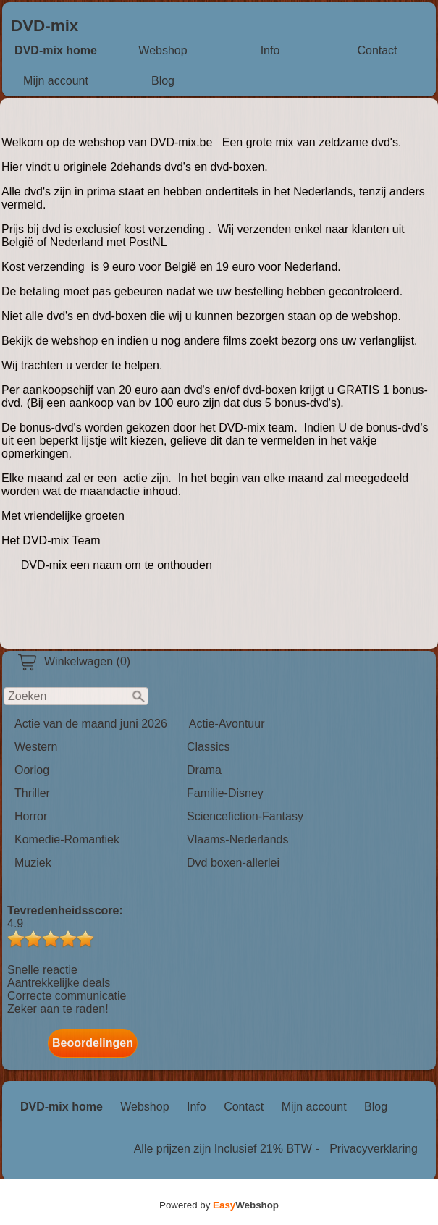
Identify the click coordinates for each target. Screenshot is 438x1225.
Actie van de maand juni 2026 (90, 723)
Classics (208, 747)
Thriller (32, 793)
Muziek (32, 862)
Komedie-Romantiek (66, 839)
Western (35, 747)
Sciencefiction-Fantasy (245, 816)
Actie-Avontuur (227, 723)
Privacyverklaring (373, 1148)
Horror (30, 816)
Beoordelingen (92, 1043)
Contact (377, 50)
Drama (204, 770)
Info (270, 50)
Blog (162, 81)
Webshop (162, 50)
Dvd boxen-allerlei (233, 862)
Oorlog (31, 770)
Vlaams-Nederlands (238, 839)
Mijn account (55, 81)
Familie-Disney (225, 793)
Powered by (219, 1205)
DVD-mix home (55, 50)
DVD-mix (44, 26)
